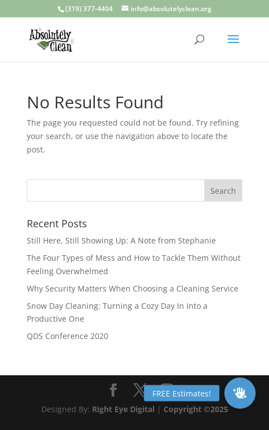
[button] (240, 393)
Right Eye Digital (123, 409)
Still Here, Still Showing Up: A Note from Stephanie (121, 240)
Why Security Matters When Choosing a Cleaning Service (132, 288)
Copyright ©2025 (196, 409)
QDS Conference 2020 (67, 336)
